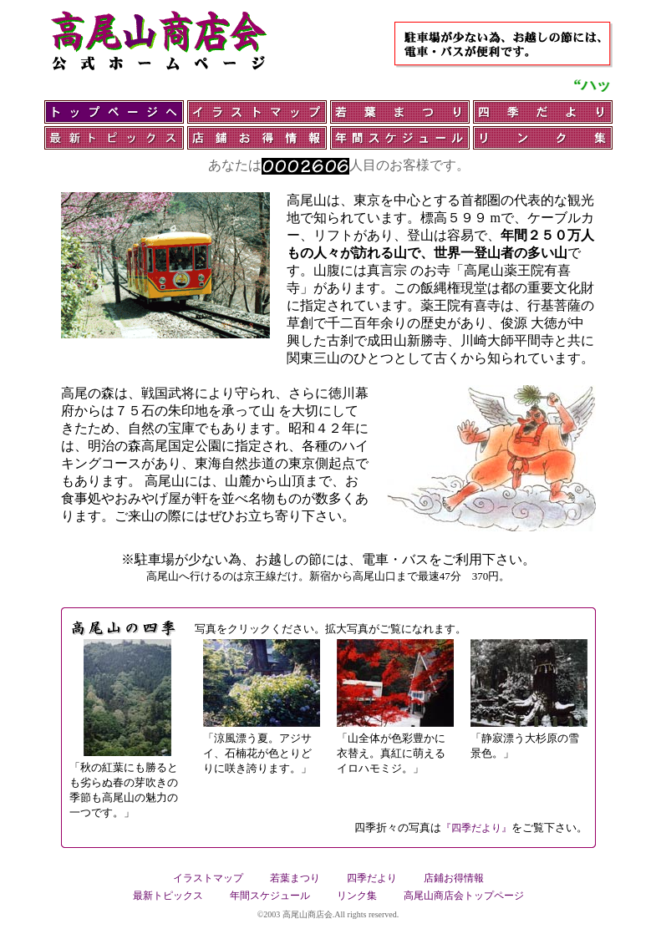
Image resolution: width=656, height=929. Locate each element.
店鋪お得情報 (454, 878)
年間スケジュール (270, 895)
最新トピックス (168, 895)
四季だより (372, 878)
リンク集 (357, 895)
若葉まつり (295, 878)
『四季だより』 (476, 828)
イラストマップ (208, 878)
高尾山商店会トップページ (464, 895)
